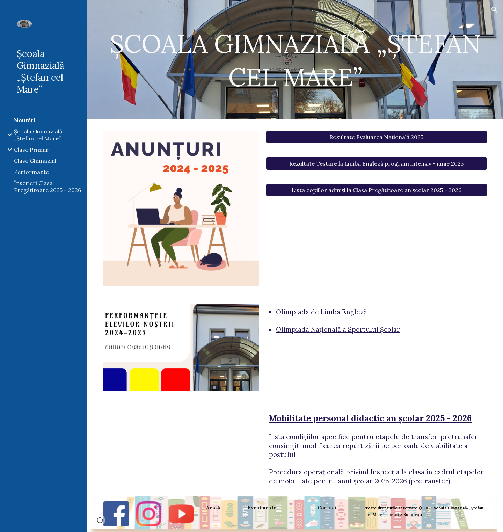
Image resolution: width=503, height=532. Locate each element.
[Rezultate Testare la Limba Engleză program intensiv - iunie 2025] (376, 163)
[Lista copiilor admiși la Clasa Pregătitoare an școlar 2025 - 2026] (376, 190)
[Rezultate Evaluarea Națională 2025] (376, 137)
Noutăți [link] (24, 120)
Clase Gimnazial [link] (35, 160)
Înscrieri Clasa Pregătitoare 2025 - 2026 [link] (47, 187)
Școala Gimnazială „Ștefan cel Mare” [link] (38, 135)
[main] (295, 59)
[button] (494, 9)
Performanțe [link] (31, 171)
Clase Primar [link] (31, 149)
